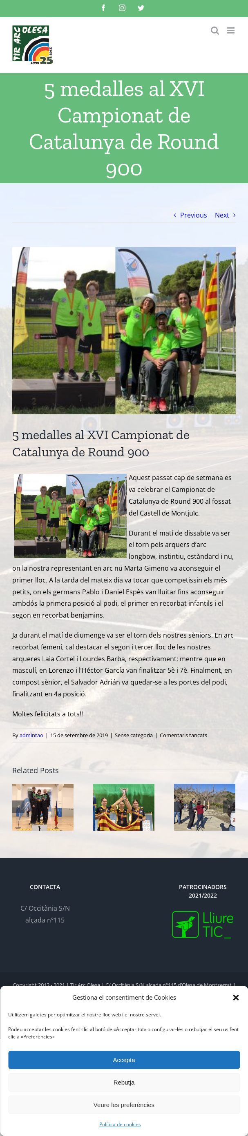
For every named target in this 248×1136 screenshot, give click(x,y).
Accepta (124, 1059)
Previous (193, 215)
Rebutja (124, 1082)
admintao (31, 735)
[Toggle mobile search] (215, 30)
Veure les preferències (124, 1104)
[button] (236, 998)
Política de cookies (120, 1124)
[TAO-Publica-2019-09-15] (124, 330)
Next (222, 215)
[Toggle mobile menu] (231, 30)
